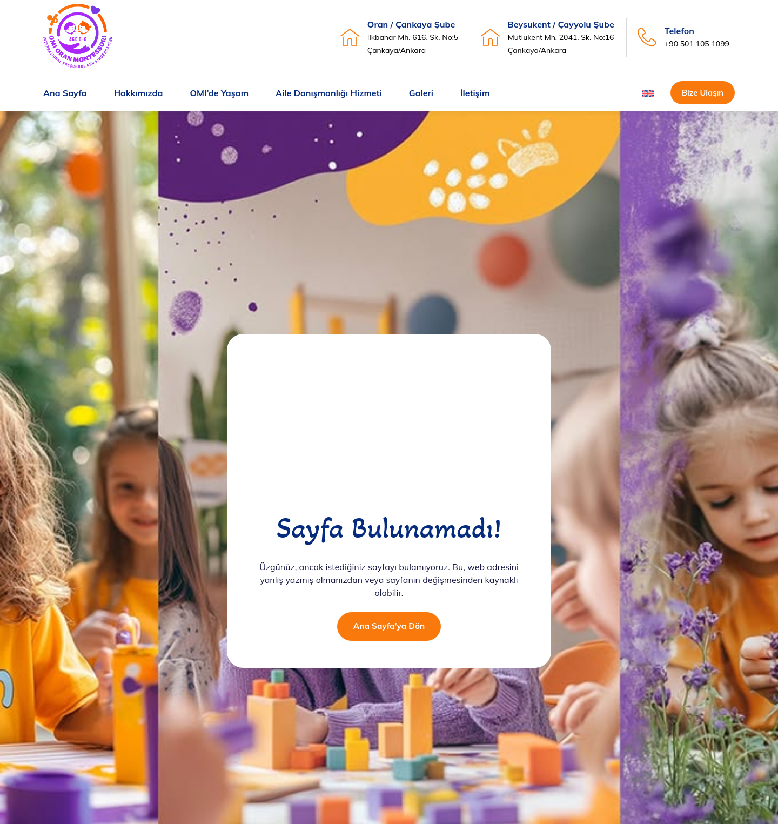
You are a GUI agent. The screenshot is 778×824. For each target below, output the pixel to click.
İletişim (474, 93)
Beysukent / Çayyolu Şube (561, 24)
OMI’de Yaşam (219, 93)
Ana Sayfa (65, 93)
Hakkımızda (138, 93)
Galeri (421, 93)
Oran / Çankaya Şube (411, 24)
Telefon (679, 30)
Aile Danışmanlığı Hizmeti (329, 93)
